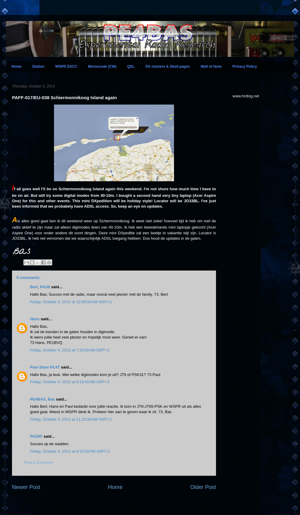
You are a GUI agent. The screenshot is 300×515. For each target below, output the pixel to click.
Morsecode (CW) (102, 66)
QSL (131, 66)
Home (16, 66)
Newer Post (26, 487)
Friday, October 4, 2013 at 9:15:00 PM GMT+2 (70, 451)
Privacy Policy (244, 66)
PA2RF (36, 436)
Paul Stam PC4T (45, 367)
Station (38, 66)
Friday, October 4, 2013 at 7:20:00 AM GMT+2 (70, 350)
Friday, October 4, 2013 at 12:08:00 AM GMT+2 (71, 302)
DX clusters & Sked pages (168, 66)
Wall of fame (211, 66)
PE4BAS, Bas (42, 399)
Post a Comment (38, 462)
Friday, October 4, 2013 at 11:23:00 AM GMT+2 (71, 419)
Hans (35, 319)
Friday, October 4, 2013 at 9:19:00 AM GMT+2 (70, 382)
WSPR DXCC (66, 66)
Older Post (203, 487)
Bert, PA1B (40, 287)
